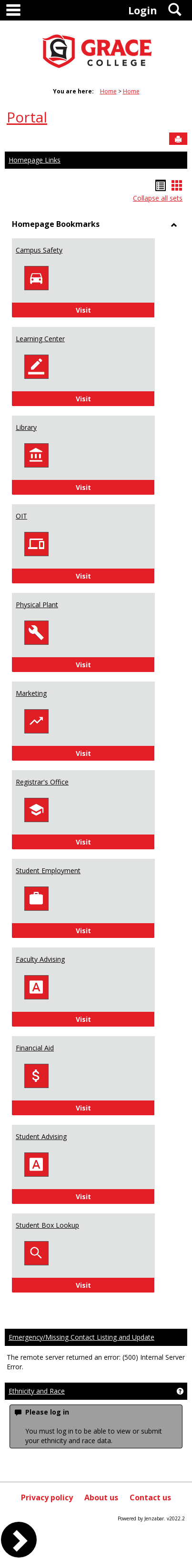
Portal (27, 117)
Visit (109, 310)
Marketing (31, 693)
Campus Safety (39, 250)
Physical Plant (37, 604)
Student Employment (48, 870)
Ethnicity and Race (37, 1390)
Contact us (150, 1497)
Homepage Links (35, 159)
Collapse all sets (157, 198)
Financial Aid (35, 1047)
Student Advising (41, 1136)
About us (101, 1497)
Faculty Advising (40, 959)
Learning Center (40, 338)
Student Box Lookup (47, 1225)
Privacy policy (47, 1497)
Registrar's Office (42, 781)
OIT (21, 515)
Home (108, 91)
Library (26, 427)
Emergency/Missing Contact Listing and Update (81, 1337)
